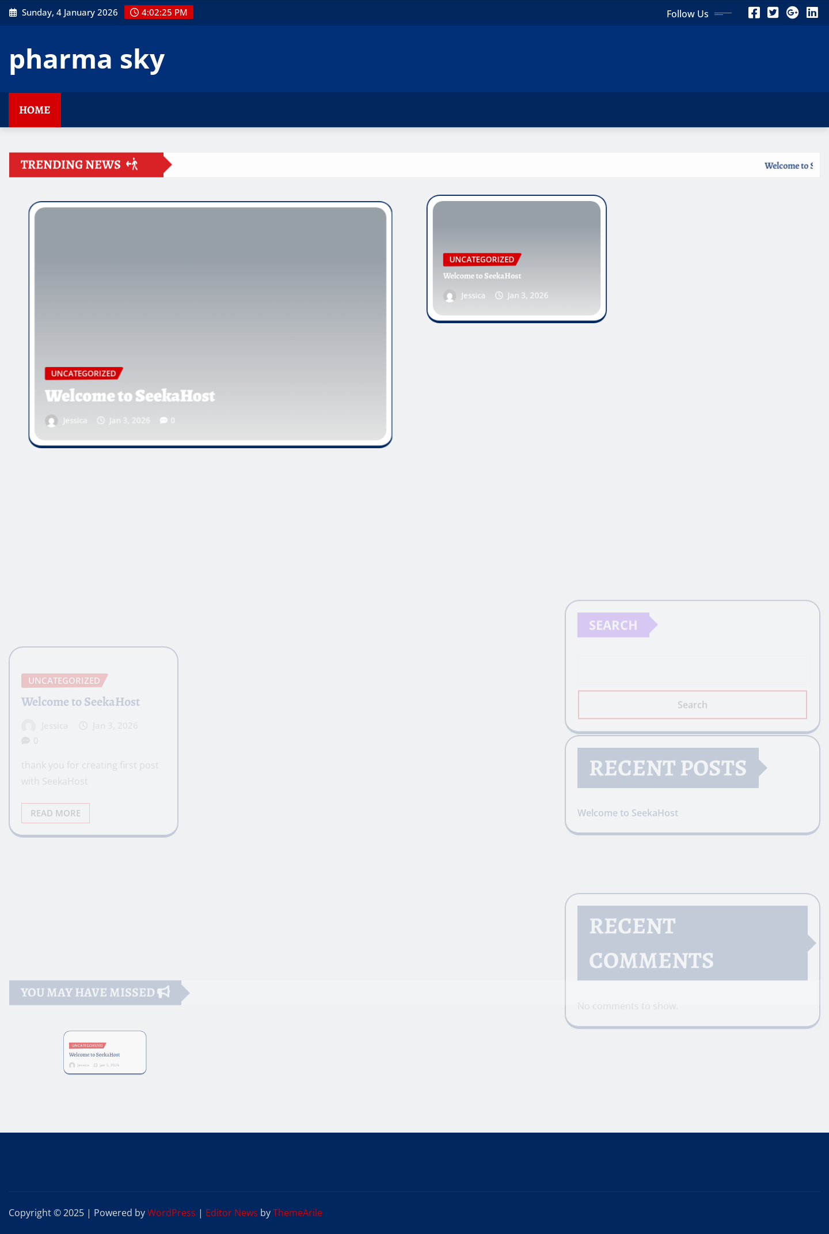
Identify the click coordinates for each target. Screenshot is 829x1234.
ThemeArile (297, 1212)
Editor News (232, 1212)
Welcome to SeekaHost (141, 385)
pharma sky (87, 58)
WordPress (171, 1212)
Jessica (94, 406)
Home (35, 110)
